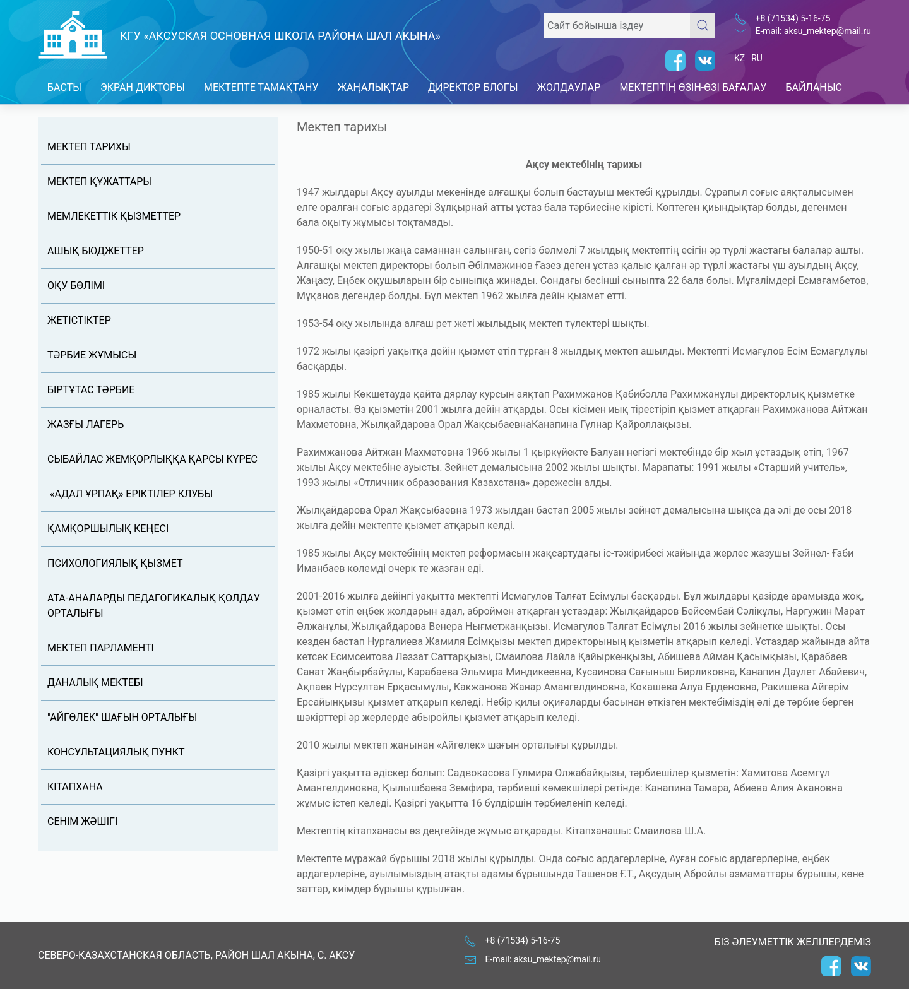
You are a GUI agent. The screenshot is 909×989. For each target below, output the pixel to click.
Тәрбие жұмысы (91, 355)
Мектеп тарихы (89, 147)
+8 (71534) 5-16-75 (793, 18)
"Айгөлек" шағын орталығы (122, 717)
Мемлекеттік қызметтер (114, 216)
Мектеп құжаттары (99, 181)
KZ (739, 58)
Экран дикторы (142, 87)
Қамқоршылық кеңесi (108, 529)
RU (757, 58)
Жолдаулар (569, 87)
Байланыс (813, 87)
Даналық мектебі (95, 683)
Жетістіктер (79, 320)
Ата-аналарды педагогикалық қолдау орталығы (153, 605)
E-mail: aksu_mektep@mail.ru (813, 31)
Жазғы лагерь (85, 424)
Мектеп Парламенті (100, 648)
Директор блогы (473, 87)
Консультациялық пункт (116, 752)
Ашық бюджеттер (95, 251)
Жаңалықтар (374, 87)
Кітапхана (75, 787)
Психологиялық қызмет (114, 563)
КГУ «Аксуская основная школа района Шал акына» (280, 35)
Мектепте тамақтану (261, 87)
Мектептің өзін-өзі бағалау (692, 87)
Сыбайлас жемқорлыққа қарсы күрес (152, 459)
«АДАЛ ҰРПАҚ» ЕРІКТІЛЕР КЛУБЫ (130, 494)
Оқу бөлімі (76, 286)
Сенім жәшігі (82, 821)
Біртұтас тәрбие (90, 390)
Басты (64, 87)
